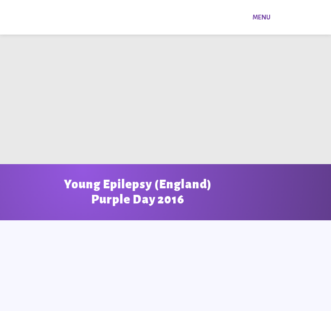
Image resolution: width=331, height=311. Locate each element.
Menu (261, 17)
